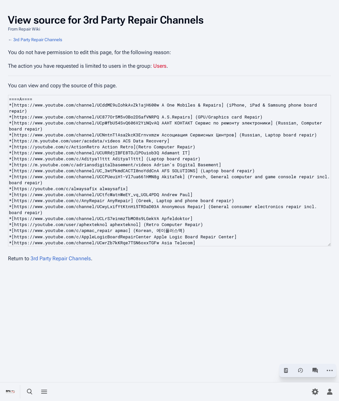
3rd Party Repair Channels (37, 39)
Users (160, 66)
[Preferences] (315, 391)
